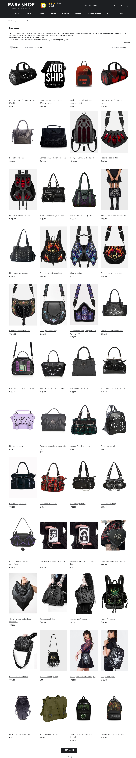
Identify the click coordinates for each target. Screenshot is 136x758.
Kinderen (65, 13)
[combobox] (40, 48)
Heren (53, 13)
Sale (17, 13)
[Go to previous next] (76, 757)
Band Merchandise (94, 13)
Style (109, 13)
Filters (14, 47)
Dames (41, 13)
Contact (121, 13)
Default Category (13, 21)
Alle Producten (26, 21)
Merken (78, 13)
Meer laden (69, 750)
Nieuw (29, 13)
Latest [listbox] (36, 48)
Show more (127, 42)
